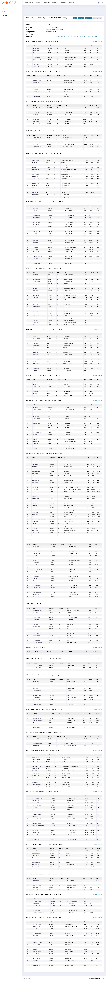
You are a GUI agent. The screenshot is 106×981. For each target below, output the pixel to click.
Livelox (100, 41)
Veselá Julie (36, 681)
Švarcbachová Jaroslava (38, 857)
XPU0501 (49, 142)
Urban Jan (35, 89)
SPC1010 (49, 82)
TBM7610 (50, 414)
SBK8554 (48, 757)
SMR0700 (49, 107)
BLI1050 (50, 720)
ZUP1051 (51, 681)
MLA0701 (49, 126)
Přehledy (88, 18)
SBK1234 (49, 89)
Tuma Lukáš (36, 112)
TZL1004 (49, 85)
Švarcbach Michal (36, 183)
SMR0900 (49, 117)
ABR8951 (53, 901)
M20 (56, 36)
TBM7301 (49, 421)
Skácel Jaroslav (36, 386)
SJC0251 (51, 965)
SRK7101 (50, 288)
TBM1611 (52, 558)
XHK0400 (52, 489)
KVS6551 (52, 853)
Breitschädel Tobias (36, 532)
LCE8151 (52, 819)
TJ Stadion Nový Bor (68, 480)
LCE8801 (47, 162)
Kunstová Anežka (37, 695)
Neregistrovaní (70, 615)
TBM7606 (50, 425)
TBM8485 (51, 944)
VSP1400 (50, 48)
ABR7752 (53, 821)
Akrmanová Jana (37, 718)
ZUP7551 (53, 812)
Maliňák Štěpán (36, 194)
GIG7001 (50, 304)
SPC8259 (53, 805)
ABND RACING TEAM (69, 208)
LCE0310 (48, 176)
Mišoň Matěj (35, 167)
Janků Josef (36, 354)
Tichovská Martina (37, 924)
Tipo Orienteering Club (69, 318)
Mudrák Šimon (36, 612)
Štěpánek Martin (36, 498)
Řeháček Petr (36, 357)
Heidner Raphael (37, 137)
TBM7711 (50, 231)
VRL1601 (49, 59)
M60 (69, 36)
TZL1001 (49, 78)
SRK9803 (48, 197)
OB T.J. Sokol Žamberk (69, 507)
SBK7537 (47, 188)
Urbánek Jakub (35, 176)
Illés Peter (35, 258)
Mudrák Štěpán (35, 491)
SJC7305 (50, 286)
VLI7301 (49, 322)
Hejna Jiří (35, 370)
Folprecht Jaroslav (37, 256)
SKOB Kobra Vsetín (65, 194)
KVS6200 (49, 354)
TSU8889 (51, 953)
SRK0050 (48, 771)
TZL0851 (50, 716)
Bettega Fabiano (36, 464)
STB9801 (52, 480)
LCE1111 (48, 87)
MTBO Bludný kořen (69, 240)
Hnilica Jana (36, 960)
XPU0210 (48, 172)
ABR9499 (51, 935)
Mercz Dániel (36, 441)
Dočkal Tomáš (36, 229)
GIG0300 (52, 510)
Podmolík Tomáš (36, 306)
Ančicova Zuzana (37, 599)
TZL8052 (53, 809)
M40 (62, 36)
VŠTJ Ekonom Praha (69, 233)
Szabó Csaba (36, 446)
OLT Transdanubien (69, 215)
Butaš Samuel (36, 94)
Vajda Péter (35, 434)
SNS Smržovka (68, 107)
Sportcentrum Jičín (69, 112)
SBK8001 (49, 427)
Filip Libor (35, 288)
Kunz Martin (35, 283)
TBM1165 (52, 693)
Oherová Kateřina (37, 553)
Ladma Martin (35, 197)
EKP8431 (50, 233)
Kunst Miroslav (36, 96)
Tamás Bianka (36, 940)
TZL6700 (50, 309)
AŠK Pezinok (69, 628)
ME (78, 36)
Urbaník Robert (35, 530)
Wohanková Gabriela (37, 963)
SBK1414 (49, 52)
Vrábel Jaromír (36, 366)
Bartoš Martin (36, 562)
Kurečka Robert (36, 412)
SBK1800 (53, 564)
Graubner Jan (35, 496)
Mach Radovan (36, 320)
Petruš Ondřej (36, 126)
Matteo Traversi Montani (37, 475)
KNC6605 (50, 320)
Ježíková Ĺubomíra (36, 832)
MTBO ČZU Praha (68, 64)
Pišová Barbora (35, 777)
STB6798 (52, 851)
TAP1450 (51, 667)
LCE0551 (50, 745)
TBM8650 (51, 924)
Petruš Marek (36, 247)
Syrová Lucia (36, 688)
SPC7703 (50, 229)
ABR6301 (48, 343)
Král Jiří (34, 336)
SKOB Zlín (67, 50)
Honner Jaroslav (37, 220)
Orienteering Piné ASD (69, 475)
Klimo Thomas (36, 215)
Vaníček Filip (36, 121)
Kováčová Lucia (36, 697)
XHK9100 (52, 535)
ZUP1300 (50, 64)
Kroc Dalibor (35, 277)
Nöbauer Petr (35, 181)
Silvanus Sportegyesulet (70, 441)
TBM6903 (50, 290)
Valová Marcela (36, 905)
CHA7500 (50, 217)
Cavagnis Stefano (37, 245)
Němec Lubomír (37, 617)
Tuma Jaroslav (36, 286)
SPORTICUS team (68, 66)
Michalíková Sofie (37, 583)
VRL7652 (51, 963)
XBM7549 (50, 208)
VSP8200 (52, 473)
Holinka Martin (36, 302)
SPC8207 (52, 514)
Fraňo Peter (35, 391)
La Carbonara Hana (37, 798)
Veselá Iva (34, 812)
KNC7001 (48, 183)
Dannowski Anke (36, 947)
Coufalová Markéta (36, 780)
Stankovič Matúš (37, 631)
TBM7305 (50, 256)
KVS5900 (49, 352)
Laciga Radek (35, 473)
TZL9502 (52, 471)
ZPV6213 (48, 345)
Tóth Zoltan (34, 523)
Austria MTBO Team (68, 462)
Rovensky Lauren (37, 585)
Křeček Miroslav (36, 345)
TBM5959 (51, 887)
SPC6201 (49, 370)
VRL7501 (52, 516)
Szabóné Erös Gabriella (38, 912)
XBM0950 (51, 727)
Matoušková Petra (37, 642)
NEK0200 (48, 181)
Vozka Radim (36, 240)
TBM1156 (52, 686)
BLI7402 (50, 240)
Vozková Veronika (37, 720)
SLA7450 (52, 862)
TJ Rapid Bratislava (71, 885)
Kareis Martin (36, 297)
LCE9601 (52, 491)
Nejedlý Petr (36, 384)
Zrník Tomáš (35, 274)
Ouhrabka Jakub (37, 432)
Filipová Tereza (35, 771)
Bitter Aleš (34, 185)
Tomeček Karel (36, 263)
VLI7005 (50, 295)
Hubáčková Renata (36, 819)
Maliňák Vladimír (37, 363)
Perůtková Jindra (36, 926)
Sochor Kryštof (36, 123)
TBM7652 (53, 798)
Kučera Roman (36, 628)
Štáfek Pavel (35, 521)
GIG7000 (50, 279)
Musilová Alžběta (37, 551)
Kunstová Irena (36, 635)
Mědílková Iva (35, 800)
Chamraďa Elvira (37, 704)
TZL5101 (48, 384)
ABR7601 (50, 210)
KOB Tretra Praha (69, 242)
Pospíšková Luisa (37, 887)
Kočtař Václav (36, 430)
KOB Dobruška (71, 583)
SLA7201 (49, 423)
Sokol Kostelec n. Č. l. (65, 183)
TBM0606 (49, 146)
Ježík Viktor (35, 55)
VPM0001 (52, 466)
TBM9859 (48, 759)
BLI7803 (50, 251)
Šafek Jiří (35, 425)
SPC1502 (50, 66)
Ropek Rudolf (36, 295)
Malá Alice (34, 837)
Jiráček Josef (35, 178)
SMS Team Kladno (69, 121)
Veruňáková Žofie (38, 667)
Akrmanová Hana (38, 665)
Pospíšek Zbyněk (37, 350)
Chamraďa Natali (37, 938)
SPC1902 (53, 592)
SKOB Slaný (66, 96)
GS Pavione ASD (67, 464)
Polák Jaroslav (36, 217)
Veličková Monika (37, 901)
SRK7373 (52, 869)
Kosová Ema (36, 594)
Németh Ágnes (35, 864)
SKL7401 (52, 521)
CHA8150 (53, 823)
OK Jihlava (66, 503)
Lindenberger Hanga (38, 571)
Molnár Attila (36, 443)
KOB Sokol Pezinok (67, 149)
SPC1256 (52, 684)
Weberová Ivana (36, 828)
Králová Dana (36, 880)
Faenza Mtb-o (68, 245)
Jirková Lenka (35, 761)
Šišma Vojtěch (35, 174)
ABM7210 (50, 412)
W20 (47, 38)
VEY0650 (51, 933)
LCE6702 (50, 324)
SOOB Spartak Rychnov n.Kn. (67, 197)
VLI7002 (52, 530)
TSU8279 (53, 803)
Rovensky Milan (36, 231)
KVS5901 (48, 363)
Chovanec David (36, 471)
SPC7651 (53, 807)
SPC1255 (51, 665)
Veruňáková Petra (36, 782)
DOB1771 (52, 583)
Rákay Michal (36, 626)
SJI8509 (52, 503)
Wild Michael (35, 487)
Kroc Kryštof (35, 448)
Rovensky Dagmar (36, 834)
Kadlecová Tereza (37, 933)
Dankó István (36, 318)
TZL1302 (49, 50)
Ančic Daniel (36, 576)
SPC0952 (51, 718)
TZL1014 (49, 91)
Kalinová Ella (36, 725)
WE (66, 38)
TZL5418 (48, 382)
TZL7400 (52, 855)
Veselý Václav (36, 64)
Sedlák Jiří (35, 560)
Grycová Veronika (36, 759)
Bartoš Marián (36, 238)
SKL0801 (49, 121)
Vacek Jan (34, 478)
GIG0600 (49, 140)
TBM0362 (51, 942)
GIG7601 (49, 409)
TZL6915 (50, 306)
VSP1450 (51, 670)
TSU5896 (51, 880)
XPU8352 (51, 958)
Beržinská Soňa (35, 757)
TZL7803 (50, 220)
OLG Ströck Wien (68, 281)
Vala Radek (34, 494)
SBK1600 (53, 555)
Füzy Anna (35, 949)
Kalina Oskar (36, 66)
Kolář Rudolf (36, 343)
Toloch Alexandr (36, 279)
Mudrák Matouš (37, 622)
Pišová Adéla (36, 745)
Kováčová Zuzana (37, 951)
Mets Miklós (35, 361)
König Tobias (36, 564)
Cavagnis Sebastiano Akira (38, 519)
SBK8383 (48, 761)
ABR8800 (50, 430)
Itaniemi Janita (36, 830)
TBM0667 (50, 739)
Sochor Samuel (36, 580)
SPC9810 (48, 167)
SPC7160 (53, 800)
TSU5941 (48, 336)
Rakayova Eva (36, 640)
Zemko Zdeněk (36, 418)
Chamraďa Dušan (37, 409)
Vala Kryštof (36, 567)
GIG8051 (53, 830)
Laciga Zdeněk (36, 338)
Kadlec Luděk (36, 368)
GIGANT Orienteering (69, 110)
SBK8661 (48, 773)
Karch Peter (34, 528)
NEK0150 (48, 784)
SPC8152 (53, 814)
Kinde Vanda (36, 903)
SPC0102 (52, 460)
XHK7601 (48, 169)
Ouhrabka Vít (36, 82)
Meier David (35, 144)
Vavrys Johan (35, 160)
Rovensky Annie (36, 587)
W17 (99, 36)
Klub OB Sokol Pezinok (73, 574)
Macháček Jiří (35, 169)
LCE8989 (51, 926)
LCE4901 (49, 395)
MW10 (81, 36)
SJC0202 (52, 505)
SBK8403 (52, 512)
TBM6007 (49, 350)
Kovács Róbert (36, 293)
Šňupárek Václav (36, 501)
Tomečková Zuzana (37, 803)
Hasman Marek (35, 485)
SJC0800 (49, 112)
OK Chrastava (68, 114)
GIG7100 (50, 283)
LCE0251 (48, 777)
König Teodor (36, 555)
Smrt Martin (35, 233)
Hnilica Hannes (35, 469)
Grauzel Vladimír (37, 389)
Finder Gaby (36, 619)
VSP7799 (48, 775)
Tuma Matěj (35, 505)
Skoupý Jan (35, 304)
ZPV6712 (50, 302)
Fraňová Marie (36, 889)
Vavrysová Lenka (36, 855)
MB (75, 36)
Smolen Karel (35, 510)
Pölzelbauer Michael (37, 281)
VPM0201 (52, 485)
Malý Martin (36, 414)
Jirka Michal (35, 512)
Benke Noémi (35, 816)
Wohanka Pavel (35, 516)
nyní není (63, 192)
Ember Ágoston (36, 236)
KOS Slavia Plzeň (68, 466)
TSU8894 (48, 780)
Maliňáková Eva (36, 853)
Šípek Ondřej (36, 142)
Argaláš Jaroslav (37, 359)
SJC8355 (51, 928)
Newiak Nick (35, 526)
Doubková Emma (36, 764)
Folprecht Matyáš (37, 146)
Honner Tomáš (36, 78)
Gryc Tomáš (35, 290)
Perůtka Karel (36, 395)
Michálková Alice (36, 839)
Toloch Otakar (36, 110)
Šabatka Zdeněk (36, 165)
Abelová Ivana (35, 851)
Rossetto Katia (35, 867)
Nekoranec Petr (36, 309)
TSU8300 (50, 263)
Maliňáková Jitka (37, 633)
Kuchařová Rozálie (37, 965)
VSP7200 (50, 407)
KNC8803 (48, 185)
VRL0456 (51, 956)
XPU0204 (48, 174)
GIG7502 (50, 226)
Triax (68, 626)
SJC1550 (53, 551)
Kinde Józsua (36, 119)
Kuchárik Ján (36, 149)
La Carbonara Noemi (38, 686)
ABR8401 (52, 494)
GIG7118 (49, 274)
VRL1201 (49, 80)
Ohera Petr (35, 549)
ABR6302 (49, 357)
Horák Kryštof (36, 48)
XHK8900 (48, 165)
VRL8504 (50, 437)
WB (64, 38)
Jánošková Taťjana (37, 885)
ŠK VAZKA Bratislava (73, 576)
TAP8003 (50, 242)
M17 (52, 36)
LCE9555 (48, 787)
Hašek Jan (34, 466)
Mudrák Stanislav (37, 610)
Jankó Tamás (36, 341)
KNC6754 (52, 857)
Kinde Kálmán (36, 315)
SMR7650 (53, 828)
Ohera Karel (36, 251)
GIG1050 (52, 704)
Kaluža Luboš (36, 254)
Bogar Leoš (35, 311)
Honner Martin (36, 50)
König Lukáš (36, 427)
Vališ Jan (34, 172)
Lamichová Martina (36, 766)
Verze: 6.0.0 (27, 978)
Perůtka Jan (35, 162)
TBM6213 (49, 359)
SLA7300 (50, 418)
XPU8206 (50, 222)
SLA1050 (52, 695)
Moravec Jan (35, 507)
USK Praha (67, 48)
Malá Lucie (35, 693)
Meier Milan (35, 322)
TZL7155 (52, 860)
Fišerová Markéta (37, 716)
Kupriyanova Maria (37, 743)
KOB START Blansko (69, 52)
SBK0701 (49, 123)
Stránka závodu (97, 18)
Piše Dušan (35, 324)
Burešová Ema (36, 727)
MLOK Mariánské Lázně (70, 126)
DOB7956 (48, 768)
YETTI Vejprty (66, 368)
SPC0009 (52, 478)
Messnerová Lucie (37, 956)
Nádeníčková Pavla (36, 784)
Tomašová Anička (37, 690)
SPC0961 (51, 725)
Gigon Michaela (36, 931)
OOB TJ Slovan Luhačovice (70, 87)
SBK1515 (52, 580)
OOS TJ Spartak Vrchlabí (70, 57)
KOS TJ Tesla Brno (67, 146)
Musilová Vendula (37, 928)
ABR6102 (48, 366)
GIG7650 (53, 839)
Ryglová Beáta (36, 702)
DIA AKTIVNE (69, 631)
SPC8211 (50, 213)
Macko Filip (37, 654)
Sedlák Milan (36, 437)
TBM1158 (51, 702)
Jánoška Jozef (36, 352)
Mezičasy (95, 41)
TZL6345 (48, 347)
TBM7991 (53, 837)
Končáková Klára (36, 787)
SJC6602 (50, 313)
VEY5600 (49, 368)
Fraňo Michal (36, 249)
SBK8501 (47, 178)
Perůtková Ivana (37, 883)
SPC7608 (52, 482)
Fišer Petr (35, 85)
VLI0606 (49, 144)
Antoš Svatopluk (36, 313)
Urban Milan (36, 52)
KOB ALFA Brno (68, 412)
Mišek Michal (36, 62)
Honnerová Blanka (36, 809)
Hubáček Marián (37, 87)
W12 (93, 36)
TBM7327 (52, 498)
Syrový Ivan (35, 261)
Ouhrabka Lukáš (37, 592)
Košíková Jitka (35, 775)
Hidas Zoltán (36, 416)
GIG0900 (49, 110)
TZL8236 (52, 496)
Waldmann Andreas (36, 462)
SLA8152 (51, 635)
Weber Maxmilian (37, 107)
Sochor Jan (35, 190)
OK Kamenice (68, 62)
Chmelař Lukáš (35, 535)
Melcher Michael (37, 615)
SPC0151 (48, 764)
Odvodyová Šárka (37, 958)
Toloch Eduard (36, 140)
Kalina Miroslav (36, 213)
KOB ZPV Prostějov (68, 302)
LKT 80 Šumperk (68, 224)
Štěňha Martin (35, 482)
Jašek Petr (35, 210)
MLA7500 (50, 247)
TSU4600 (49, 386)
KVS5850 (51, 883)
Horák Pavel (35, 407)
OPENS (89, 36)
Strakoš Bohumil (36, 347)
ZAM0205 (52, 507)
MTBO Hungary (68, 119)
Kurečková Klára (36, 739)
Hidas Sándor (36, 393)
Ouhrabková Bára (37, 684)
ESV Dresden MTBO (67, 137)
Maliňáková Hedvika (38, 569)
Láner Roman (36, 439)
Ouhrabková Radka (36, 814)
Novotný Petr (35, 299)
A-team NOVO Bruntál (70, 210)
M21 (59, 36)
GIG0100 (50, 448)
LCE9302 (48, 160)
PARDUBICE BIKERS (67, 142)
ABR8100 (49, 439)
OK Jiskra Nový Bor (68, 311)
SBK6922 (48, 190)
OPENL (85, 36)
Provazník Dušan (37, 421)
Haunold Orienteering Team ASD (71, 487)
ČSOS (102, 978)
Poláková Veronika (36, 823)
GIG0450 (51, 938)
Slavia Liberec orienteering (69, 144)
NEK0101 (52, 526)
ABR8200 (50, 254)
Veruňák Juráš (36, 590)
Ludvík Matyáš (35, 480)
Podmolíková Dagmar (37, 860)
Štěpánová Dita (35, 768)
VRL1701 (52, 560)
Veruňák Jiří (36, 242)
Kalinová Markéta (36, 805)
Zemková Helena (36, 862)
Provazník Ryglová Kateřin (38, 825)
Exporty (80, 18)
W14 (96, 36)
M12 (46, 36)
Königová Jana (35, 773)
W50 (57, 38)
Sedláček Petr (36, 224)
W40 (53, 38)
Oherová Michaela (37, 638)
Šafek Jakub (36, 558)
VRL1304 (50, 57)
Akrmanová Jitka (36, 807)
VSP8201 (50, 238)
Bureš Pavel (35, 208)
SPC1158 (50, 722)
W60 (60, 38)
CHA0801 (49, 114)
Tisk (75, 18)
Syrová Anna (36, 574)
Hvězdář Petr (35, 514)
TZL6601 (50, 299)
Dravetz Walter (36, 382)
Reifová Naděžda (37, 953)
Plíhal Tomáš (35, 503)
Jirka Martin (36, 578)
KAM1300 (50, 62)
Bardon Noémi (36, 596)
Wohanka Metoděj (37, 59)
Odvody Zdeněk (36, 222)
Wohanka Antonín (37, 80)
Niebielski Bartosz (36, 460)
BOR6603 (50, 311)
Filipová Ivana (35, 869)
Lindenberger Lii (36, 699)
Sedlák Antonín (36, 57)
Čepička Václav (36, 423)
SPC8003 (50, 432)
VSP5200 (49, 338)
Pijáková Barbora (37, 908)
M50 (65, 36)
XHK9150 (48, 766)
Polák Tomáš (36, 114)
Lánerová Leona (36, 821)
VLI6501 (49, 297)
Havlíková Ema (36, 741)
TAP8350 (48, 782)
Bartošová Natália (38, 670)
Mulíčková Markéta (37, 942)
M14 (49, 36)
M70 (72, 36)
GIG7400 (50, 277)
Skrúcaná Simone (37, 910)
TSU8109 (50, 224)
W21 (50, 38)
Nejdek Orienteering (65, 181)
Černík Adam (35, 489)
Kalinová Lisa (36, 722)
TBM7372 (53, 825)
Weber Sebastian (37, 117)
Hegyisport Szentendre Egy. (69, 341)
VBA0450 (50, 743)
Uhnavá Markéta (36, 944)
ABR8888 (53, 905)
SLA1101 (48, 96)
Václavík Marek (36, 91)
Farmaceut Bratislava (70, 55)
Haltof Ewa (35, 935)
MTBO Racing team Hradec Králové (69, 165)
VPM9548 (52, 501)
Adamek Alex (35, 192)
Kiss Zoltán (36, 624)
